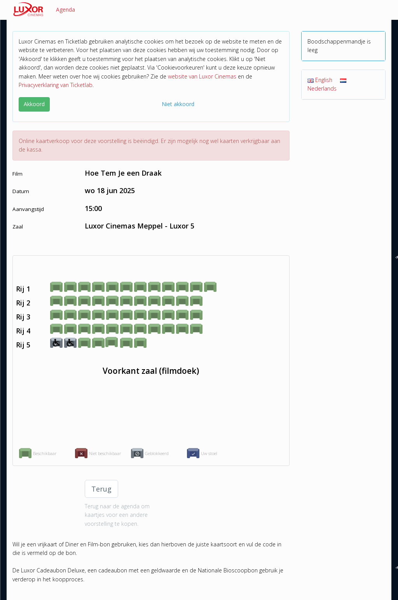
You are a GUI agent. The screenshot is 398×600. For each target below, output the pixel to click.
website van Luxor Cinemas (202, 76)
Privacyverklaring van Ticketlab (56, 85)
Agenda (65, 9)
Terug (101, 489)
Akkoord (34, 104)
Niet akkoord (178, 104)
